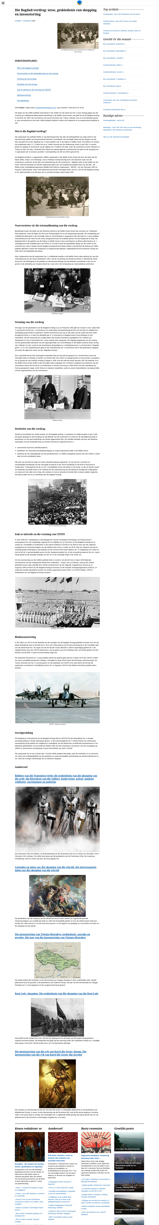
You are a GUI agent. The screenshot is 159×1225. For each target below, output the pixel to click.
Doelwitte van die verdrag (27, 84)
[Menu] (3, 3)
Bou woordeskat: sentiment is (114, 44)
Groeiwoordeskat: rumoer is (113, 72)
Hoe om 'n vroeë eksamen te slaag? (61, 1188)
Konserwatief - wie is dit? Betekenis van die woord (121, 14)
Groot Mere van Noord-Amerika (127, 1149)
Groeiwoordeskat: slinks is (112, 65)
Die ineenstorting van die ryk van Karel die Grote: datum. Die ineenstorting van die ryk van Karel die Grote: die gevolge (50, 1053)
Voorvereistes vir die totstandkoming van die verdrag (37, 73)
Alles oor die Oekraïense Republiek (116, 137)
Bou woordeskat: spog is (112, 86)
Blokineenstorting (24, 95)
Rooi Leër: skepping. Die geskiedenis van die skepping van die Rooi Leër (56, 993)
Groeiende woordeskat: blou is (114, 109)
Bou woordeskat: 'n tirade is (113, 58)
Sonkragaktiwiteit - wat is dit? (113, 120)
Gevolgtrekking (23, 101)
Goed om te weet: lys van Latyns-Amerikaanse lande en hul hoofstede (128, 1165)
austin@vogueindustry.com (46, 108)
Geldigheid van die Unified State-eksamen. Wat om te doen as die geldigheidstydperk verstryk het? (60, 1199)
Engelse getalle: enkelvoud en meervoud (96, 1185)
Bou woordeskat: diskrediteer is (114, 51)
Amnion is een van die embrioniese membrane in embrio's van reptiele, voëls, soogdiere (29, 1202)
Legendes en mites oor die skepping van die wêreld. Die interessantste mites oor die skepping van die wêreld (55, 869)
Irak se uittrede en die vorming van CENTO (34, 90)
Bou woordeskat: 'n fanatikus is (114, 79)
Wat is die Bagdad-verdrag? (28, 68)
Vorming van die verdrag (26, 79)
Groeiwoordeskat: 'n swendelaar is (115, 93)
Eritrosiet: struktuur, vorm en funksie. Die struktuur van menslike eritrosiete (60, 1158)
